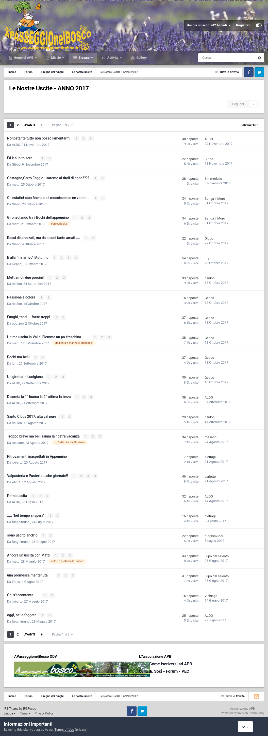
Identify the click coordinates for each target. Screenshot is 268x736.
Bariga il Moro (215, 198)
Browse (84, 57)
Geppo (17, 262)
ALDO (16, 144)
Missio (56, 57)
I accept (250, 727)
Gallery (141, 57)
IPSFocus (29, 703)
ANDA (16, 479)
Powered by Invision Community (242, 708)
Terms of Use (64, 729)
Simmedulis (213, 178)
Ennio (16, 577)
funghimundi (21, 518)
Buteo (209, 159)
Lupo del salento (217, 552)
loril (14, 361)
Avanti (29, 125)
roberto (17, 459)
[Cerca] (212, 57)
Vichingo (211, 591)
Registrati (243, 25)
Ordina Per (250, 125)
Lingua (9, 708)
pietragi (210, 453)
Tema (25, 708)
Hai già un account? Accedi (209, 25)
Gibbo (16, 164)
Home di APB (23, 57)
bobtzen (18, 321)
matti (16, 184)
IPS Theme (11, 703)
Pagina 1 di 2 (62, 125)
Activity (112, 57)
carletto (210, 473)
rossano (18, 439)
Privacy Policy (44, 708)
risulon (17, 282)
